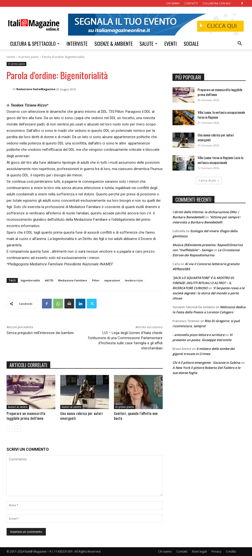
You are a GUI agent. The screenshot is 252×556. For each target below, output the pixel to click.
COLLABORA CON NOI (216, 3)
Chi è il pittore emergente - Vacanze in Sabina (206, 362)
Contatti (181, 551)
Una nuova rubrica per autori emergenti (81, 415)
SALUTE (148, 43)
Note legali (199, 551)
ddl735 (49, 280)
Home (11, 57)
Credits (231, 551)
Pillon (95, 280)
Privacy (216, 551)
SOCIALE (191, 43)
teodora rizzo (134, 280)
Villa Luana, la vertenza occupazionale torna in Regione (221, 115)
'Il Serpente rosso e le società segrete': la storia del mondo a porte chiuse (208, 293)
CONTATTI (191, 3)
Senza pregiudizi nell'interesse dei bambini (40, 333)
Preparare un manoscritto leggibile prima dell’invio (26, 415)
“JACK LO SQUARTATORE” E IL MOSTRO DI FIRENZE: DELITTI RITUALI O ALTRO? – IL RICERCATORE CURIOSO (203, 283)
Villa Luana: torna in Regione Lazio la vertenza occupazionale (220, 160)
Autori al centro (18, 407)
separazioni (112, 280)
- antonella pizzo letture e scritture (198, 335)
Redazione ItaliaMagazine (35, 89)
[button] (240, 44)
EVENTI (170, 43)
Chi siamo (165, 551)
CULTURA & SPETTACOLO (35, 43)
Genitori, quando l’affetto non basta (136, 415)
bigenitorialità (30, 280)
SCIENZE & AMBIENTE (113, 43)
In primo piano (28, 57)
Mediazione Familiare (72, 280)
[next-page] (17, 428)
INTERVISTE (77, 43)
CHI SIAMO (173, 3)
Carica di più (209, 180)
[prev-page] (10, 428)
